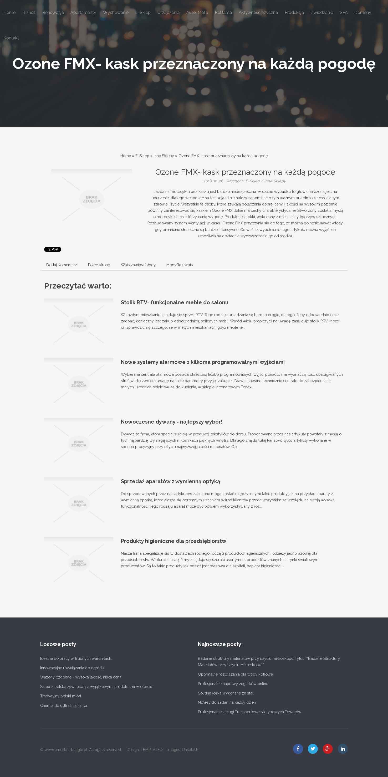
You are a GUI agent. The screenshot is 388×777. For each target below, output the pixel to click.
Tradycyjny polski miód (60, 696)
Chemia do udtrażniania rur (64, 705)
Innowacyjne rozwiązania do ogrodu (72, 668)
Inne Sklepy (164, 155)
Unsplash (190, 749)
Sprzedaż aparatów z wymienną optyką (170, 481)
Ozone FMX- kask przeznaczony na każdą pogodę (194, 63)
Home (125, 155)
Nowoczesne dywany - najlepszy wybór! (171, 422)
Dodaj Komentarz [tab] (61, 265)
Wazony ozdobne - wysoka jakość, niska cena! (81, 677)
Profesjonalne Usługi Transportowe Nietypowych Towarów (249, 711)
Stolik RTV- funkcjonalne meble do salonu (174, 302)
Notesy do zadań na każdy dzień (227, 702)
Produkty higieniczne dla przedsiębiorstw (173, 541)
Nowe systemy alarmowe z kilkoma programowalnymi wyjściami (203, 362)
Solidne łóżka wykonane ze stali (226, 693)
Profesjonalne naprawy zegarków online (233, 683)
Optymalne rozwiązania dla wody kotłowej (236, 674)
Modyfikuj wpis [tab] (179, 265)
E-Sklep (142, 155)
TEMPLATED (152, 749)
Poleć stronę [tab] (99, 265)
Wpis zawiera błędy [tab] (138, 265)
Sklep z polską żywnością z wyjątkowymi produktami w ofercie (96, 686)
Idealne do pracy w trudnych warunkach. (76, 658)
